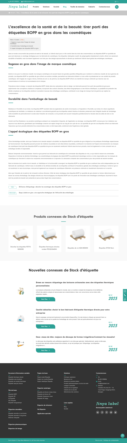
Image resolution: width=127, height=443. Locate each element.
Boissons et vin (68, 379)
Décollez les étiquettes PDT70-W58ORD (20, 249)
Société (56, 7)
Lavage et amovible (69, 385)
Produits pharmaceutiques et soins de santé (76, 383)
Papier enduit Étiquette (43, 377)
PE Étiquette (11, 398)
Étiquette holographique (15, 402)
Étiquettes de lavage (15, 428)
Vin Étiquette (41, 409)
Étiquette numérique (43, 388)
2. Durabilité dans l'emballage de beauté (21, 46)
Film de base (12, 390)
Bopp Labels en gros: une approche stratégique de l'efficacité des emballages (46, 193)
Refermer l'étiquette (13, 417)
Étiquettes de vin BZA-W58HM (78, 249)
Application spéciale (44, 413)
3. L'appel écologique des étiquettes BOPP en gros (24, 48)
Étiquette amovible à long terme (17, 415)
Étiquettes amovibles (15, 409)
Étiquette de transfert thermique (17, 381)
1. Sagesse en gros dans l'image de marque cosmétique (22, 43)
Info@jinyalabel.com (27, 1)
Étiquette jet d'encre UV (43, 394)
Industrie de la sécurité (70, 390)
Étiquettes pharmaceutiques (17, 424)
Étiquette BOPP (12, 394)
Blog (64, 7)
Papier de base (42, 373)
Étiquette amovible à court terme (17, 413)
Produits (36, 7)
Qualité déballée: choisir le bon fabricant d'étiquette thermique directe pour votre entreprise (73, 311)
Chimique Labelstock (69, 377)
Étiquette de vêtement (44, 405)
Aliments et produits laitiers (71, 381)
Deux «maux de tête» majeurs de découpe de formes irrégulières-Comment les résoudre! (75, 337)
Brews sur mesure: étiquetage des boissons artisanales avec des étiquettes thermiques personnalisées (75, 284)
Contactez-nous (104, 7)
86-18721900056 (13, 1)
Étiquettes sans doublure (15, 379)
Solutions (46, 7)
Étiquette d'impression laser (45, 396)
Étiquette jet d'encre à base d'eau (46, 392)
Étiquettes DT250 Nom (106, 249)
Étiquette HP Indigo (42, 398)
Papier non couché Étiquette (45, 379)
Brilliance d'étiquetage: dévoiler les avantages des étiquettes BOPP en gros (45, 187)
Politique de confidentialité (111, 440)
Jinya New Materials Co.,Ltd (25, 440)
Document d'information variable (19, 373)
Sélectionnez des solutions (71, 392)
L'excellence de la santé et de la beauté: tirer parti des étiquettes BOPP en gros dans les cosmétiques (55, 13)
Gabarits (91, 7)
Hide (22, 40)
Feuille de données (77, 7)
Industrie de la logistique (71, 388)
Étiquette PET (12, 396)
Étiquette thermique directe (15, 377)
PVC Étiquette (12, 400)
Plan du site (98, 440)
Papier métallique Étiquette (44, 381)
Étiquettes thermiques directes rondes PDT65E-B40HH (49, 249)
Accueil (12, 13)
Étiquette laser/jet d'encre (15, 383)
